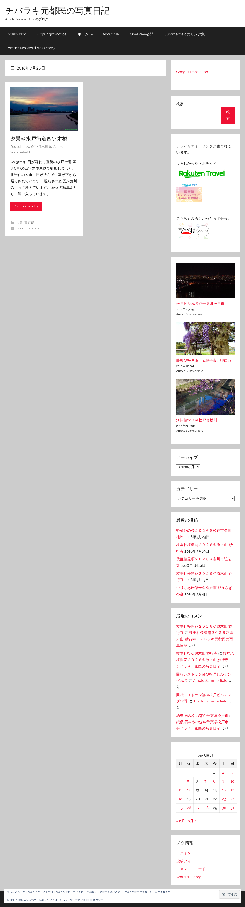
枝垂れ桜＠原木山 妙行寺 (196, 653)
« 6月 (180, 821)
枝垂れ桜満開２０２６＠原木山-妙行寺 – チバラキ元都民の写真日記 (204, 639)
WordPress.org (188, 877)
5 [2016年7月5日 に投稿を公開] (188, 781)
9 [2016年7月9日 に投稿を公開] (223, 781)
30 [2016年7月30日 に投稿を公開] (224, 808)
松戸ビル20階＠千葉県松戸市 (200, 303)
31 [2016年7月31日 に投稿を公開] (232, 808)
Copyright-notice (52, 34)
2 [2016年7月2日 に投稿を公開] (223, 772)
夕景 (19, 223)
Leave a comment (30, 228)
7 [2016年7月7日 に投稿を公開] (205, 781)
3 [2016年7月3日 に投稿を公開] (232, 772)
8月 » (192, 821)
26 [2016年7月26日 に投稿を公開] (189, 808)
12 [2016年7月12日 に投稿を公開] (188, 790)
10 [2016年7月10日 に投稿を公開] (232, 781)
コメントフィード (191, 869)
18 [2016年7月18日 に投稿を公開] (180, 799)
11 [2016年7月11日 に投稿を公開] (180, 790)
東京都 (29, 223)
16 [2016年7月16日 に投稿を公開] (224, 790)
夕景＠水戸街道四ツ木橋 (38, 138)
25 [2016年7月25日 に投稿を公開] (181, 808)
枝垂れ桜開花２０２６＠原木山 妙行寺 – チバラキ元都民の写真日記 (205, 659)
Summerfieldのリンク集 (184, 34)
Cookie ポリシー (93, 899)
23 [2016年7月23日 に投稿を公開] (224, 799)
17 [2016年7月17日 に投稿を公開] (232, 790)
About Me (111, 34)
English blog (16, 34)
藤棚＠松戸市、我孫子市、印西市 (203, 360)
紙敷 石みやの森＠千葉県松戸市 (202, 715)
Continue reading (26, 206)
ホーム (85, 34)
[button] (229, 894)
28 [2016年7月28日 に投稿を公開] (206, 808)
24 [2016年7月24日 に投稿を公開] (232, 799)
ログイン (183, 853)
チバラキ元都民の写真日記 (57, 10)
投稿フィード (187, 861)
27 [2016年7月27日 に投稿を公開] (198, 808)
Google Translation (192, 72)
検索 (180, 104)
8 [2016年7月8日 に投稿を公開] (214, 781)
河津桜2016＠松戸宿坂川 (196, 420)
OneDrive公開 (141, 34)
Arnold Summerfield (210, 680)
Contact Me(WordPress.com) (30, 48)
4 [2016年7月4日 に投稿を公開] (180, 781)
